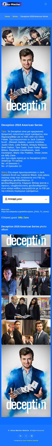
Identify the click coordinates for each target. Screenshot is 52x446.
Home (7, 16)
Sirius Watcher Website (30, 440)
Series (15, 16)
